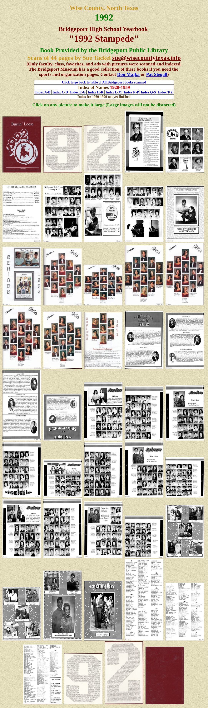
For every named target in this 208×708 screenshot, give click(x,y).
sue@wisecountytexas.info (146, 57)
